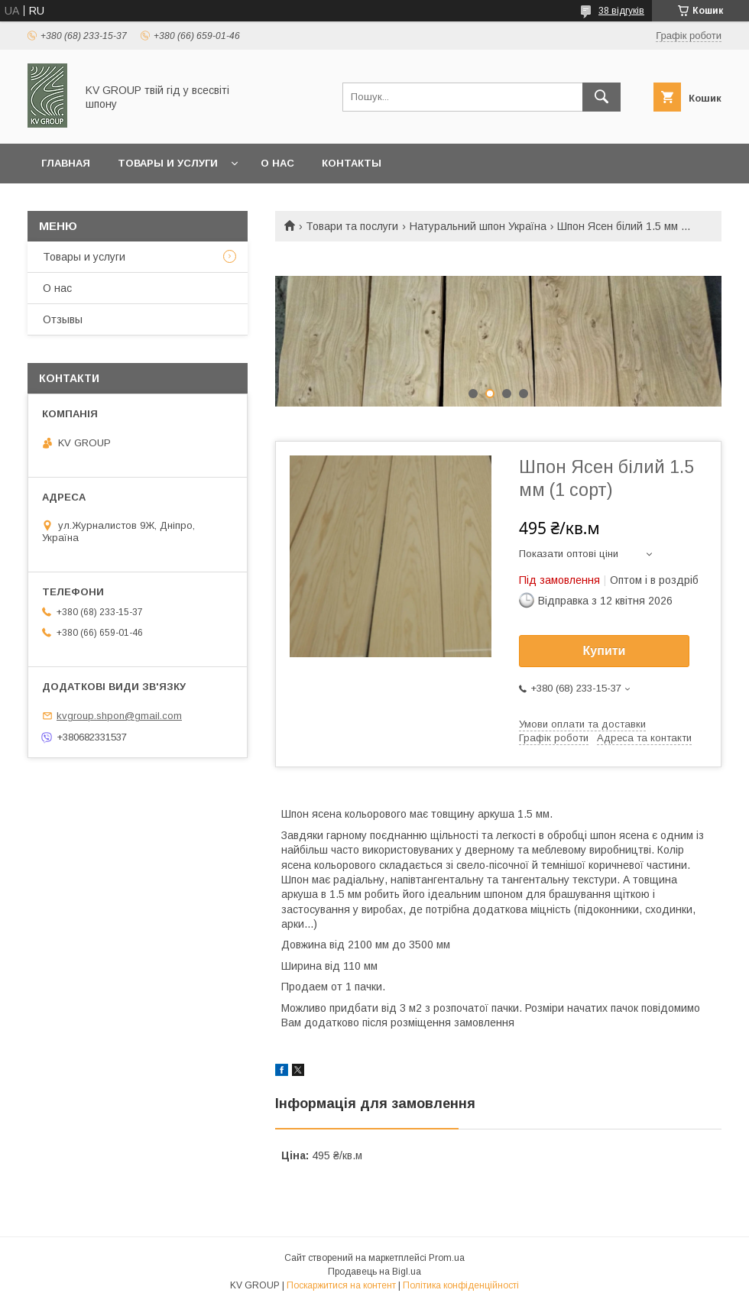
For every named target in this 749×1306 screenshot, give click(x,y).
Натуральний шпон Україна (478, 226)
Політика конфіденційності (461, 1285)
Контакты (351, 163)
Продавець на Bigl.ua (374, 1271)
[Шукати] (601, 97)
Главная (65, 163)
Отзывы (63, 319)
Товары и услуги (168, 163)
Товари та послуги (352, 226)
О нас (277, 163)
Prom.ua (447, 1258)
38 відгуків (621, 10)
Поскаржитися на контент (341, 1285)
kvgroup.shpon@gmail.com (119, 715)
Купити (604, 650)
